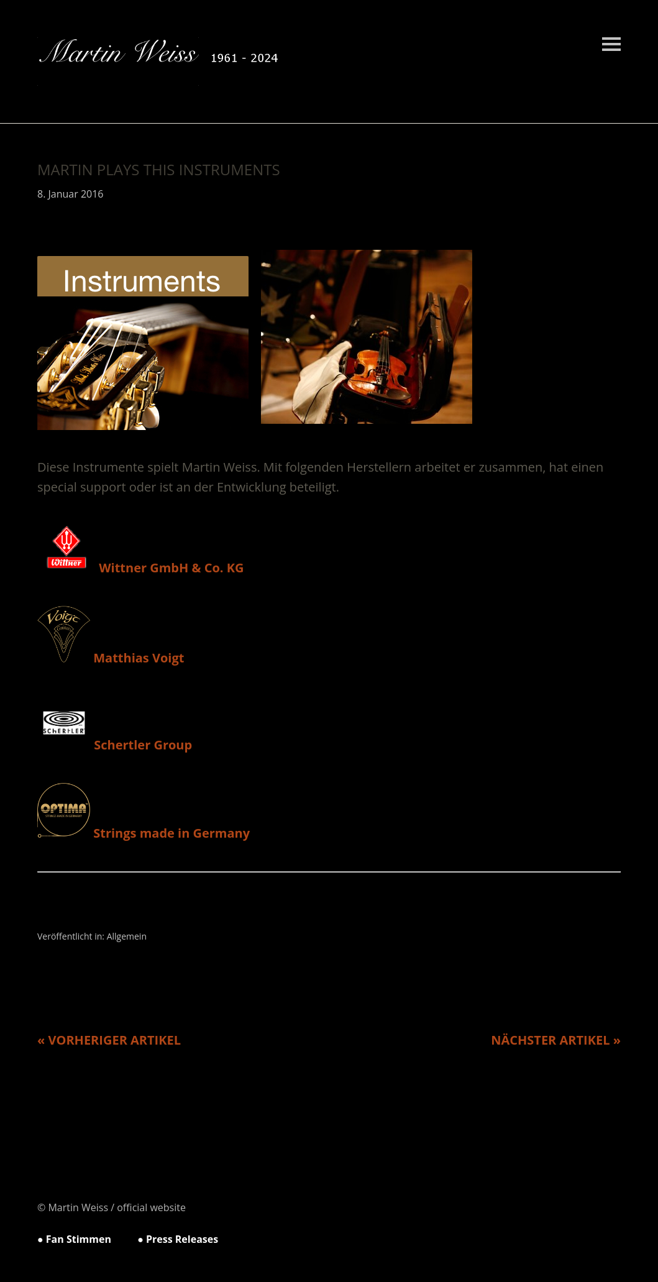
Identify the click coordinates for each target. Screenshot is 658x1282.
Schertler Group (114, 744)
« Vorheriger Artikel (109, 1040)
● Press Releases (177, 1239)
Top (608, 1240)
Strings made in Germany (143, 833)
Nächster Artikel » (556, 1040)
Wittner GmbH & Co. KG (140, 567)
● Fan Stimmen (74, 1239)
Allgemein (127, 936)
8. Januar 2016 (70, 194)
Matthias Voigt (110, 657)
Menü (611, 44)
